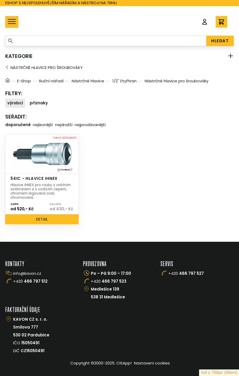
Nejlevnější (43, 124)
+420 (30, 281)
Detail (42, 219)
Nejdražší (63, 124)
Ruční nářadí (51, 81)
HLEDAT (220, 41)
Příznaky (39, 103)
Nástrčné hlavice (88, 81)
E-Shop (24, 81)
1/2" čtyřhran (124, 81)
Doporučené (18, 124)
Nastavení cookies (152, 363)
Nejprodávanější (90, 124)
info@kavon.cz (27, 273)
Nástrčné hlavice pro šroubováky (47, 67)
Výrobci (15, 103)
